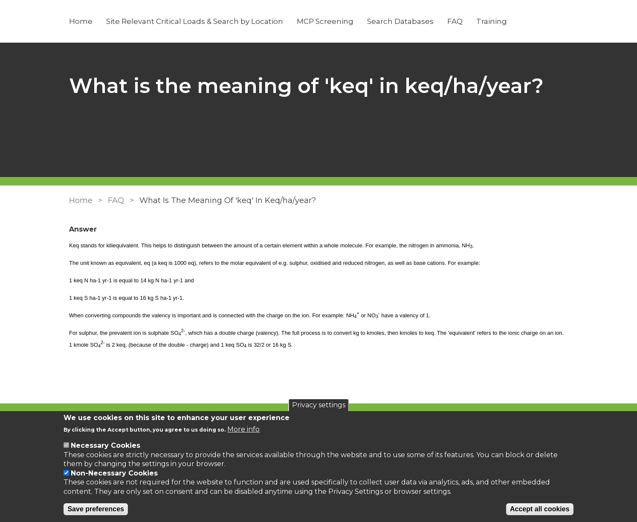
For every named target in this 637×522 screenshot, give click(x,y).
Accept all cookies (540, 509)
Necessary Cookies (105, 445)
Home (81, 21)
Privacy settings (318, 405)
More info (243, 429)
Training (491, 21)
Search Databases (400, 21)
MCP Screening (325, 21)
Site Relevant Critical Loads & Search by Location (194, 21)
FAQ (455, 21)
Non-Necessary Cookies (114, 473)
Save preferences (95, 509)
